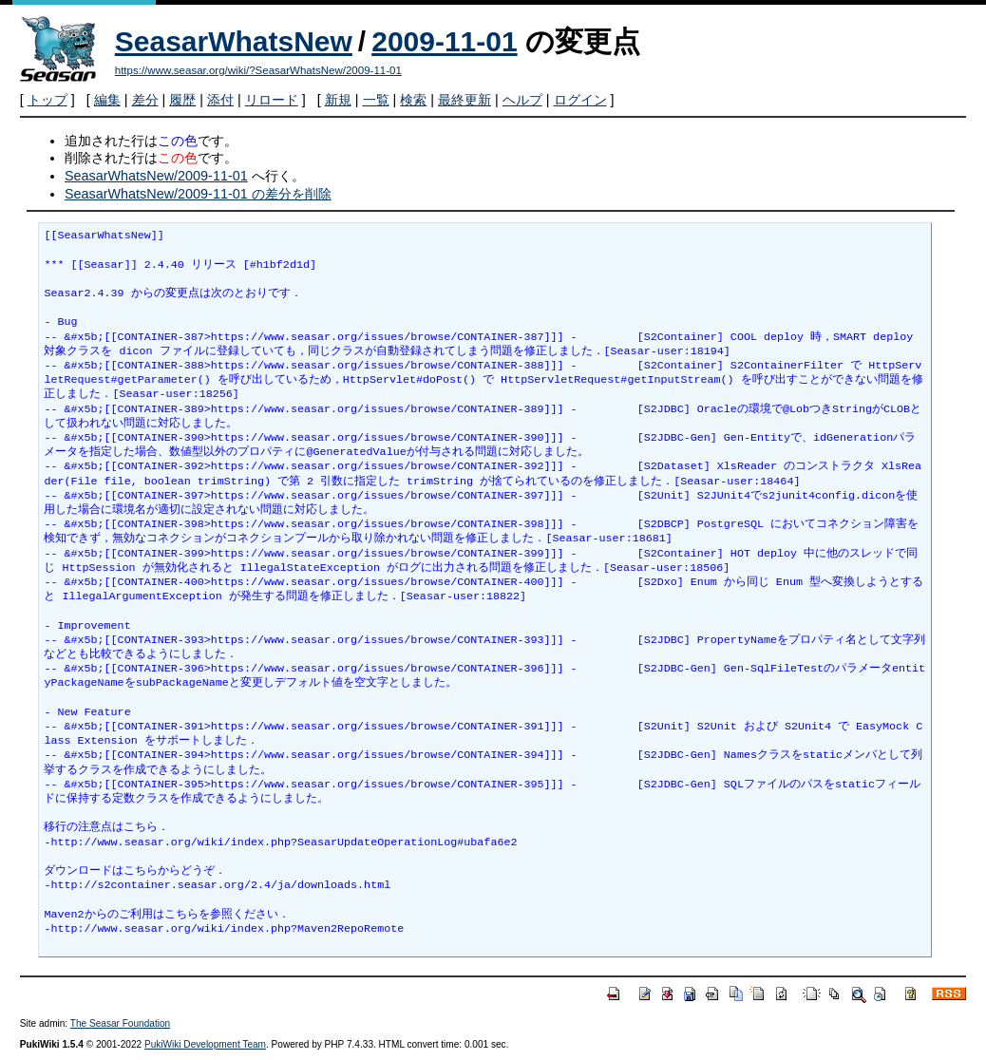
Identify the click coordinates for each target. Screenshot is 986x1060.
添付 (220, 99)
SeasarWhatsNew (233, 41)
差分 (145, 99)
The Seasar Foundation (120, 1023)
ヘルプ (522, 99)
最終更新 (464, 99)
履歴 (182, 99)
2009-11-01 (444, 41)
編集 (107, 99)
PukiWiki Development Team (205, 1044)
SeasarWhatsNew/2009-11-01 (156, 175)
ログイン (580, 99)
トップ (47, 99)
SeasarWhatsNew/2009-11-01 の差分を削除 (198, 193)
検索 (413, 99)
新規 (338, 99)
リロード (271, 99)
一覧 (376, 99)
